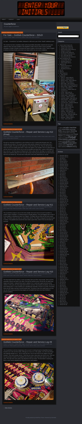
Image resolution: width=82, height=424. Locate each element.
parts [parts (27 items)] (66, 137)
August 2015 (62, 241)
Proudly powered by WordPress (33, 417)
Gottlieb (23, 37)
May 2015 (62, 245)
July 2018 (62, 189)
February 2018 (63, 196)
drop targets (34, 136)
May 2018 (62, 192)
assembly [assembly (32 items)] (73, 129)
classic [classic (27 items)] (68, 131)
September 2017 (63, 204)
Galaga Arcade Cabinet (66, 48)
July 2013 (62, 275)
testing (8, 138)
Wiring (35, 345)
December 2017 (63, 199)
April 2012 (62, 285)
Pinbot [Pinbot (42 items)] (60, 139)
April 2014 (62, 261)
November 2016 (63, 219)
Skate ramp (63, 74)
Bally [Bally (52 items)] (60, 131)
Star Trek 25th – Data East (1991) (68, 114)
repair (49, 136)
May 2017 (62, 210)
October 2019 (63, 167)
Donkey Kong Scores (65, 65)
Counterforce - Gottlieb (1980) (14, 136)
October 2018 (63, 185)
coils (31, 273)
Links (18, 19)
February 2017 (63, 214)
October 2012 (63, 278)
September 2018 (63, 186)
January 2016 (63, 233)
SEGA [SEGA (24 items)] (64, 145)
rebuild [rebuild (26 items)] (60, 143)
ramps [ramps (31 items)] (73, 141)
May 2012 (62, 283)
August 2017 (62, 205)
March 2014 (62, 263)
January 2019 (63, 180)
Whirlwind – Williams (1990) (67, 117)
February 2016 (63, 232)
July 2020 (62, 158)
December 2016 (63, 217)
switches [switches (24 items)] (64, 146)
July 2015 (62, 242)
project (46, 136)
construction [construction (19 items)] (72, 132)
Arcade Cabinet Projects (65, 45)
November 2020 (63, 157)
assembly (27, 273)
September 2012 (63, 279)
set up (4, 138)
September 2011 (63, 292)
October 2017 (63, 202)
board (31, 344)
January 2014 (63, 266)
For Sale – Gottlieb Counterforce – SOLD (23, 35)
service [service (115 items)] (70, 144)
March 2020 (62, 159)
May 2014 (62, 260)
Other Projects (63, 73)
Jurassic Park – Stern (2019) (67, 101)
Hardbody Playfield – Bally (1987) (68, 98)
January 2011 (63, 304)
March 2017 (62, 213)
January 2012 (63, 289)
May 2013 (62, 276)
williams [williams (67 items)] (69, 146)
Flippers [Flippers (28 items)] (60, 135)
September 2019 (63, 168)
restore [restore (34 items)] (60, 145)
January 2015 (63, 249)
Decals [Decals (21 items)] (60, 134)
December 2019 (63, 164)
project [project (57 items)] (68, 141)
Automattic (53, 417)
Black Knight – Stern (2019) (67, 83)
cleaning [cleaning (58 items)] (73, 131)
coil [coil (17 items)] (63, 132)
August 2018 (62, 188)
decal (40, 344)
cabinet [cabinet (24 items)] (64, 131)
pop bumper (19, 345)
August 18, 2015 (18, 129)
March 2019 (62, 177)
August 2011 (62, 294)
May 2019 (62, 174)
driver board (41, 206)
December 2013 (63, 267)
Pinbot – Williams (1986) (66, 107)
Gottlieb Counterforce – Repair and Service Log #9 (27, 342)
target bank (30, 275)
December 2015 (63, 235)
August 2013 (62, 273)
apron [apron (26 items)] (61, 127)
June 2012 (62, 282)
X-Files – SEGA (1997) (66, 118)
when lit (31, 345)
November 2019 (63, 165)
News (61, 71)
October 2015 (63, 238)
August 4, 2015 (17, 269)
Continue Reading (8, 123)
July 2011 (62, 295)
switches (25, 275)
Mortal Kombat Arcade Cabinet (67, 49)
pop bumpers (19, 208)
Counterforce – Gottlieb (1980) (67, 89)
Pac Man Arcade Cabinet (66, 52)
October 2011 (63, 291)
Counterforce (18, 37)
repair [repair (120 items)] (65, 143)
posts (11, 275)
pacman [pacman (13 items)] (63, 137)
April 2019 (62, 176)
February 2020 (63, 161)
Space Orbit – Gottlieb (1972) (67, 113)
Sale (30, 37)
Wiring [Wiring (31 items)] (75, 146)
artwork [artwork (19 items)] (60, 129)
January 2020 (63, 162)
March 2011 (62, 301)
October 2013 (63, 270)
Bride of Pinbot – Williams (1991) (68, 86)
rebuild (23, 208)
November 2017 (63, 201)
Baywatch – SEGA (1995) (66, 82)
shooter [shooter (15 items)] (75, 145)
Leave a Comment (36, 37)
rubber (30, 208)
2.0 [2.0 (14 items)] (59, 127)
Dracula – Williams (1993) (66, 93)
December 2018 (63, 182)
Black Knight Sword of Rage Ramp (68, 85)
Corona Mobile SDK (65, 59)
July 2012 (62, 280)
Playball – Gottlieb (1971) (66, 110)
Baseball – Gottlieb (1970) (66, 79)
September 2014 (63, 254)
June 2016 (62, 226)
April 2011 (62, 300)
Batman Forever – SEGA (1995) (68, 80)
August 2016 (62, 223)
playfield (15, 345)
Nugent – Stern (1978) (66, 105)
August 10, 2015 (18, 202)
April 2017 (62, 211)
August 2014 (62, 255)
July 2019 (62, 171)
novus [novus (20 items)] (75, 135)
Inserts (47, 344)
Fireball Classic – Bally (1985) (67, 95)
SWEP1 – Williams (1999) (66, 116)
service (53, 136)
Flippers (50, 206)
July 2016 (62, 224)
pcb (8, 345)
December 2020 (63, 155)
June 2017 (62, 208)
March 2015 (62, 247)
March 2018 (62, 195)
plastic (8, 275)
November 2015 (63, 236)
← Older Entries (7, 408)
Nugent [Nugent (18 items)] (60, 137)
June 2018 (62, 190)
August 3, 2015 (17, 339)
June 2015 (62, 244)
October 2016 (63, 220)
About (4, 19)
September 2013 (63, 272)
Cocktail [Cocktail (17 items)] (60, 132)
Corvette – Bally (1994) (66, 87)
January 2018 (63, 198)
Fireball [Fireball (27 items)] (76, 134)
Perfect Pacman (64, 67)
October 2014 (63, 252)
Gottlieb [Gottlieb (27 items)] (68, 135)
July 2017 (62, 207)
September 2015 (63, 239)
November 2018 (63, 183)
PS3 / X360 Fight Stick (66, 55)
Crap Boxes (63, 90)
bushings (30, 206)
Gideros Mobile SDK (65, 62)
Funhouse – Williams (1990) (67, 96)
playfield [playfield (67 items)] (72, 139)
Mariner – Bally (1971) (66, 104)
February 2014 (63, 264)
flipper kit (46, 206)
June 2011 (62, 297)
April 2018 (62, 193)
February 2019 (63, 179)
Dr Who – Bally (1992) (66, 92)
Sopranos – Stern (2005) (66, 111)
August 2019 (62, 170)
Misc (61, 70)
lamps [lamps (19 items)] (72, 135)
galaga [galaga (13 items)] (64, 135)
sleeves (21, 275)
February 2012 (63, 288)
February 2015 (63, 248)
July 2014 (62, 257)
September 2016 (63, 221)
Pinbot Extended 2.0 (65, 108)
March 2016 (62, 230)
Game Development (64, 58)
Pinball (9, 37)
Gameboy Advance (65, 61)
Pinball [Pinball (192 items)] (72, 137)
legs (11, 208)
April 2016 (62, 229)
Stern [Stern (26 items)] (59, 146)
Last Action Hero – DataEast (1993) (68, 102)
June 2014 (62, 258)
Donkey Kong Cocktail (66, 46)
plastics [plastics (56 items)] (65, 139)
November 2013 (63, 269)
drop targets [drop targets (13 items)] (71, 134)
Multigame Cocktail (65, 51)
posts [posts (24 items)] (64, 141)
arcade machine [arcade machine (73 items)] (69, 128)
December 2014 (63, 251)
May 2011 (62, 298)
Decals (40, 273)
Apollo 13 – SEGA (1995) (66, 77)
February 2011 (63, 303)
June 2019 (62, 173)
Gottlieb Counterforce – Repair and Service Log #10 (28, 272)
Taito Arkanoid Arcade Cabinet (67, 56)
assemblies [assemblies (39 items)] (65, 129)
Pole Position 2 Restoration (67, 54)
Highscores (62, 64)
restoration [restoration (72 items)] (72, 143)
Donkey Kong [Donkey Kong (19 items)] (65, 134)
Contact (11, 19)
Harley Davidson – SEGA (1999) (68, 99)
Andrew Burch (10, 32)
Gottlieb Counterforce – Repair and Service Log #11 (28, 205)
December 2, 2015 (18, 32)
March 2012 (62, 286)
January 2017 (63, 216)
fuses (4, 208)
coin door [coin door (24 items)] (66, 132)
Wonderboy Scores (65, 68)
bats (26, 206)
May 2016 (62, 227)
